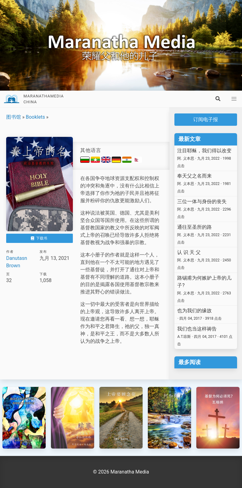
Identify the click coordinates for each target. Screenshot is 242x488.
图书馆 (13, 117)
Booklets (35, 117)
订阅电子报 (205, 119)
